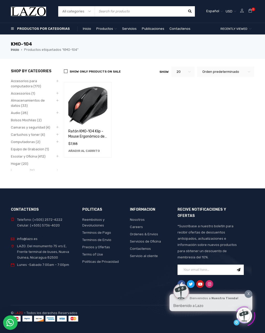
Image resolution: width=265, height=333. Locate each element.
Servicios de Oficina (145, 241)
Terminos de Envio (96, 240)
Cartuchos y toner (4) (28, 135)
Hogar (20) (19, 164)
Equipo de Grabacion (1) (30, 149)
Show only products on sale (95, 71)
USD (229, 11)
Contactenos (140, 249)
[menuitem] (214, 11)
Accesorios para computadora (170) (26, 83)
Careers (136, 227)
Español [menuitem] (212, 11)
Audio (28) (19, 113)
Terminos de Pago (96, 233)
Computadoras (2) (25, 142)
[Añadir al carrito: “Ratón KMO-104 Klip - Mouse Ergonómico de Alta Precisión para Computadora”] (84, 151)
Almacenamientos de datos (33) (28, 103)
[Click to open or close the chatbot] (244, 314)
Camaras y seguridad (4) (30, 127)
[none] (214, 11)
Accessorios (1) (23, 93)
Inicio (15, 50)
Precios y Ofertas (96, 247)
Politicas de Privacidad (100, 262)
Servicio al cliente (144, 256)
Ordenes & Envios (144, 234)
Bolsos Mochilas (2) (26, 120)
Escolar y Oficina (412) (28, 156)
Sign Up (238, 270)
